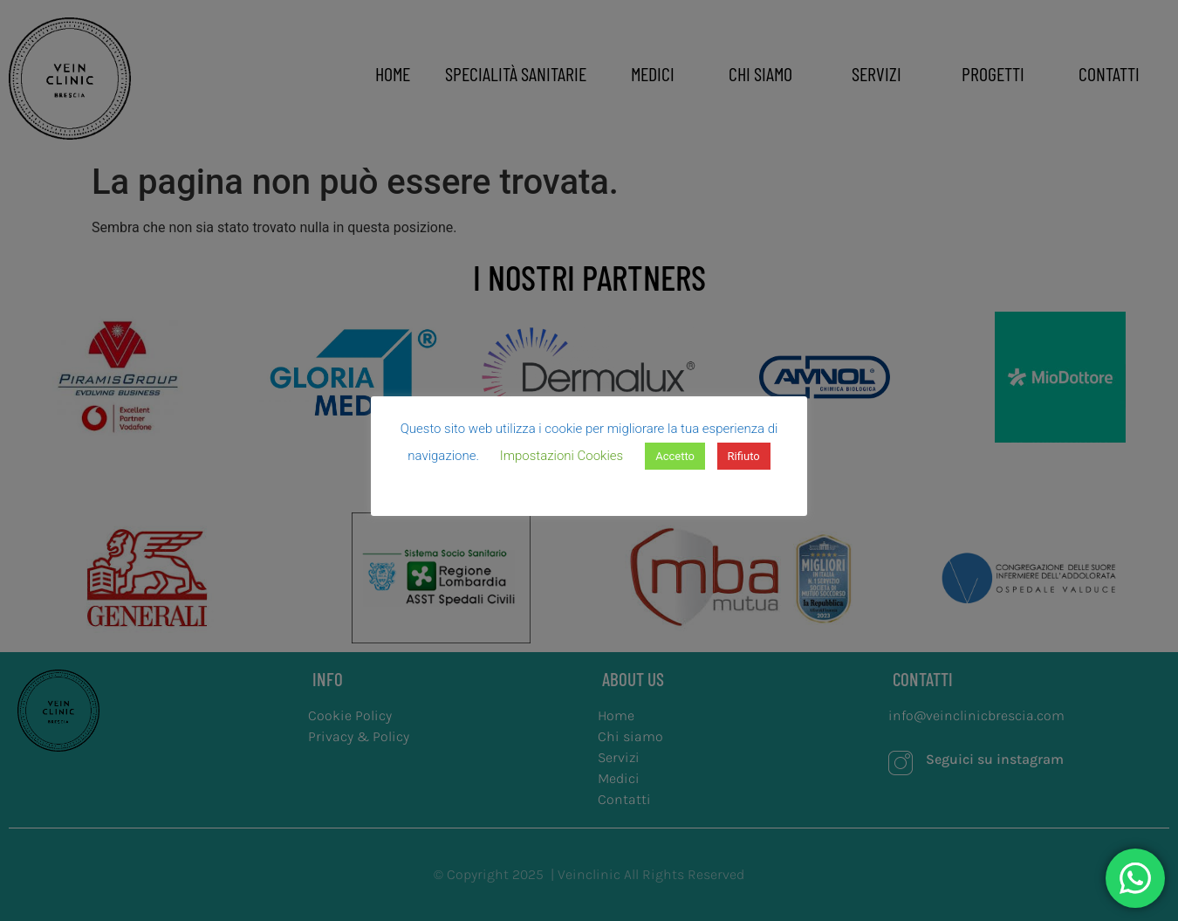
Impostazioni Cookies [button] (561, 456)
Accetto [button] (675, 456)
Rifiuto (744, 456)
